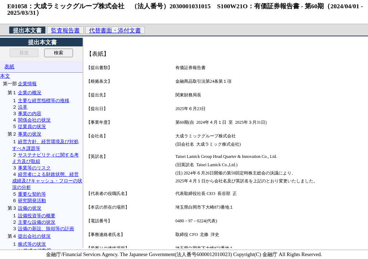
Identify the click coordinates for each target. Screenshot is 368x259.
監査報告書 (65, 30)
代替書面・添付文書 (115, 30)
